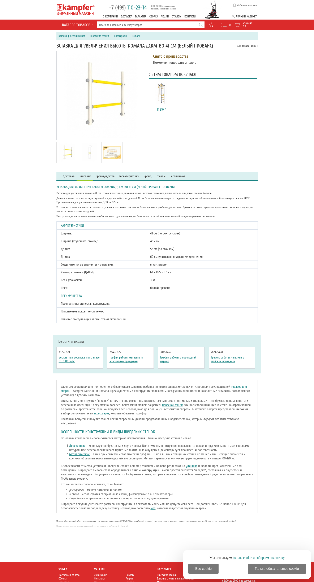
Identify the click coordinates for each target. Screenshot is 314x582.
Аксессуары (120, 36)
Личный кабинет (246, 16)
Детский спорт (77, 36)
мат (153, 508)
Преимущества (105, 176)
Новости (130, 575)
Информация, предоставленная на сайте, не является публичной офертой (92, 526)
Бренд (147, 176)
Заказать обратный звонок (163, 8)
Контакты (190, 16)
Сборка (153, 16)
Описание (85, 176)
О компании (110, 16)
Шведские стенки (99, 36)
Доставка (126, 16)
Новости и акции (70, 341)
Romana (63, 36)
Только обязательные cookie (277, 568)
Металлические (79, 454)
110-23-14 (128, 7)
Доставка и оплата (69, 575)
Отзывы (176, 16)
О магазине (100, 575)
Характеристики (129, 176)
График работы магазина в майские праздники (227, 359)
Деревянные (77, 446)
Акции (165, 16)
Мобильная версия (247, 5)
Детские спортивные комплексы (175, 578)
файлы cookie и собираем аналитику (259, 558)
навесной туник (172, 405)
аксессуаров (101, 413)
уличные (191, 466)
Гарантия (140, 16)
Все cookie (203, 568)
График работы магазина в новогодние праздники (126, 359)
